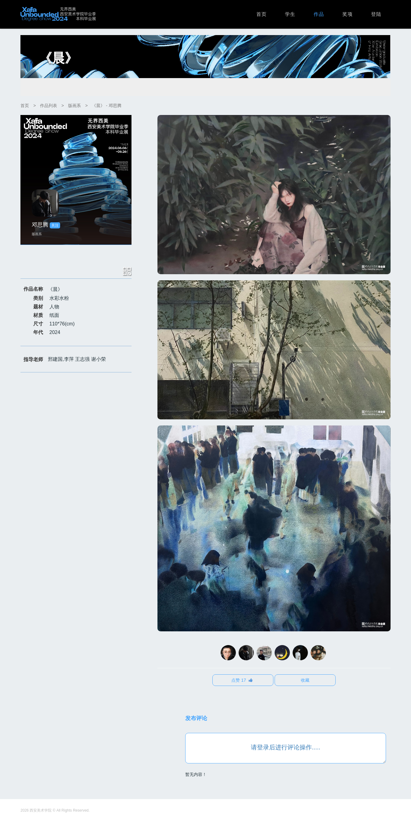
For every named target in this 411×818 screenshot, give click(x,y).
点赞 (242, 680)
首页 (261, 14)
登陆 (376, 14)
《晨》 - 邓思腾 (106, 105)
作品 (319, 14)
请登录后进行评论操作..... (285, 747)
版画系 (74, 105)
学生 (290, 14)
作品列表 (48, 105)
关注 (55, 225)
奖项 (347, 14)
